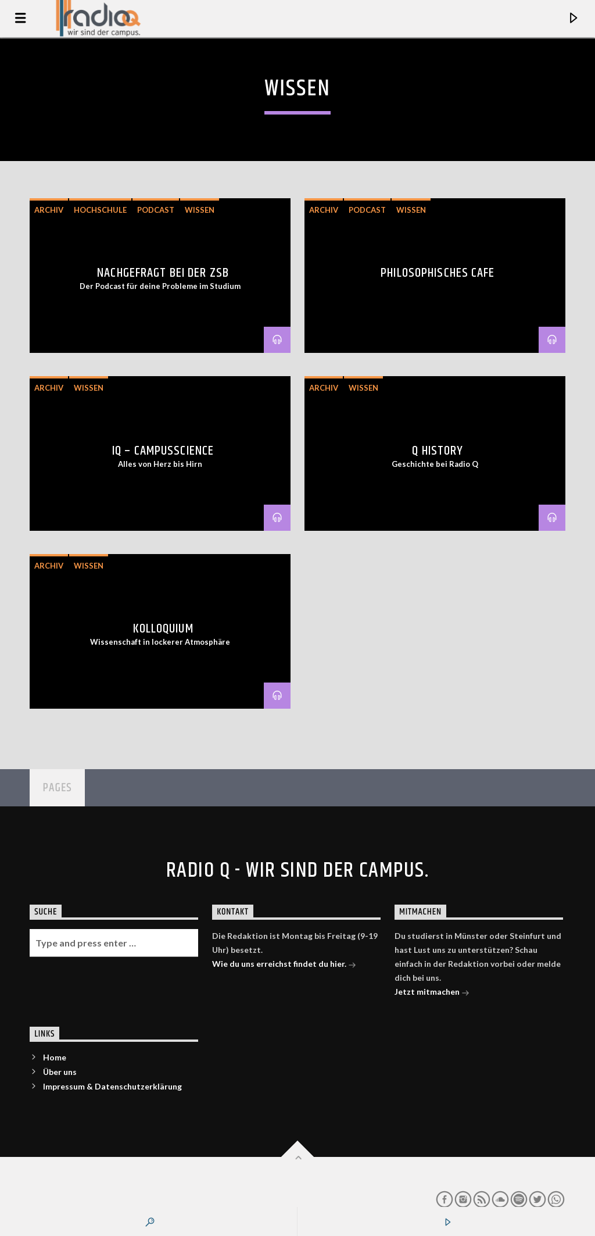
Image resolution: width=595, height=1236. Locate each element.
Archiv (48, 210)
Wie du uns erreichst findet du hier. (284, 965)
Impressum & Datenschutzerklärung (112, 1086)
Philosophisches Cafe (437, 273)
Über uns (60, 1072)
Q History (437, 451)
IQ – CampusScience (163, 451)
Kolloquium (163, 629)
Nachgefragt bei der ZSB (163, 273)
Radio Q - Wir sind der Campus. (297, 871)
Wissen (199, 210)
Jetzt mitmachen (432, 993)
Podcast (155, 210)
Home (54, 1057)
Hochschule (100, 210)
